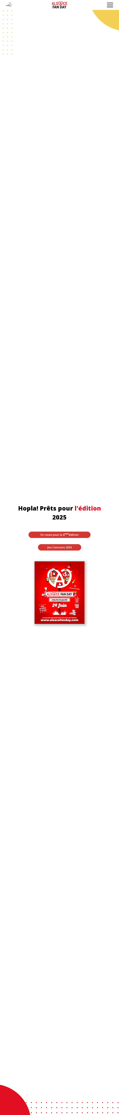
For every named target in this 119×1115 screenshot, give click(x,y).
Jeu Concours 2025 (59, 547)
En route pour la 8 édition (59, 534)
